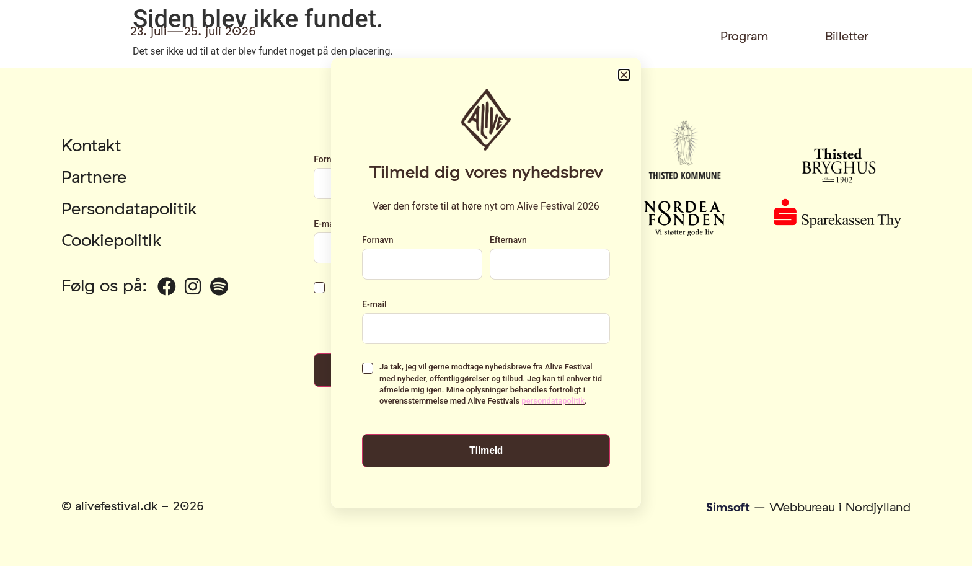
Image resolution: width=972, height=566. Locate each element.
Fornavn (377, 240)
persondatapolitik (553, 400)
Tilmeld (486, 450)
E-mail (374, 304)
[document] (486, 283)
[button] (624, 74)
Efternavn (508, 240)
